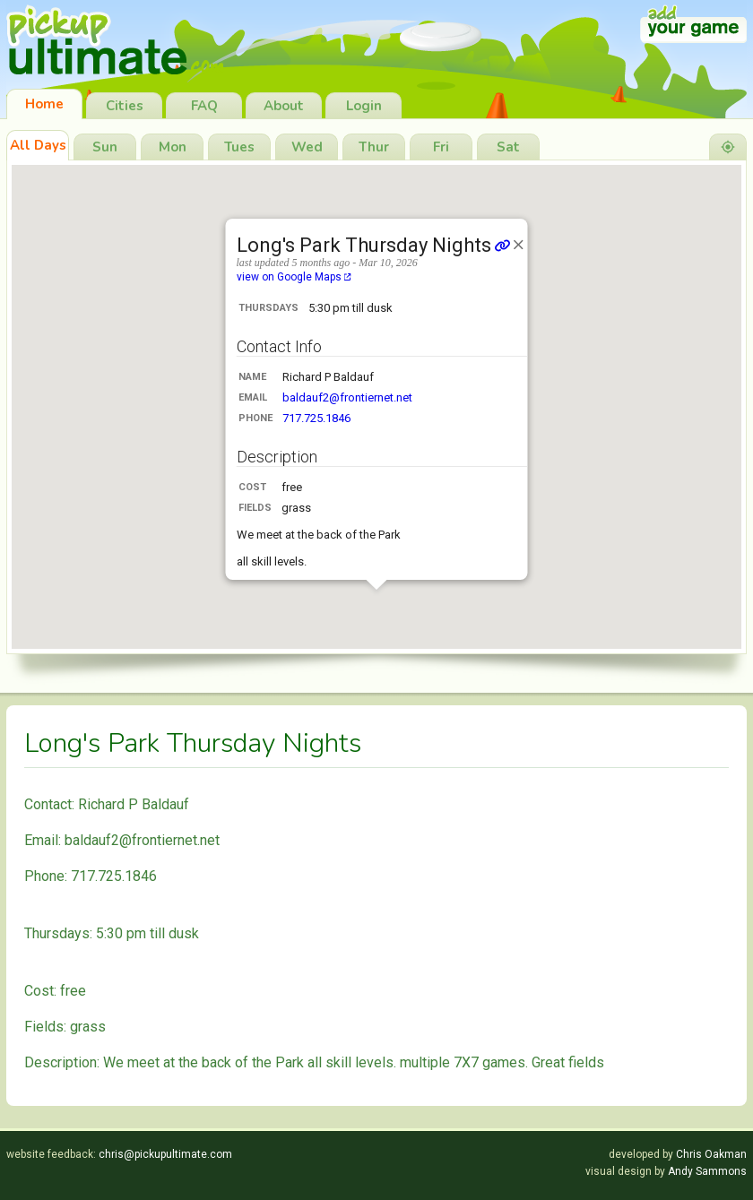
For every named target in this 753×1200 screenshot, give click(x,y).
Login (364, 106)
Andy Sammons (707, 1171)
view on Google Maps (294, 277)
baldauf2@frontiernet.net (347, 397)
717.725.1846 (316, 418)
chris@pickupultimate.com (165, 1154)
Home (44, 104)
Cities (124, 106)
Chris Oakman (711, 1154)
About (284, 106)
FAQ (204, 106)
